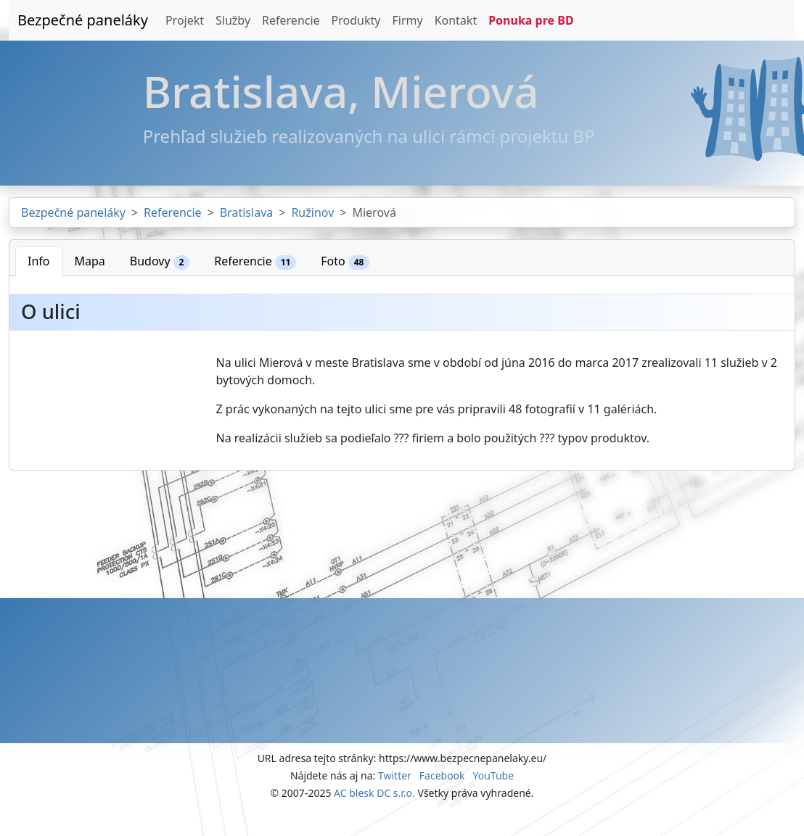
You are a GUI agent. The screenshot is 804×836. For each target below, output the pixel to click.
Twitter (394, 775)
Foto (345, 261)
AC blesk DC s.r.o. (374, 793)
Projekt (184, 20)
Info (39, 261)
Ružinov (312, 212)
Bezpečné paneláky (82, 20)
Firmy (407, 20)
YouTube (493, 775)
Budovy (159, 261)
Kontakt (456, 20)
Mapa (90, 261)
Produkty (356, 20)
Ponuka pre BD (530, 20)
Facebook (442, 775)
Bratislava (246, 212)
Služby (233, 20)
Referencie (291, 20)
